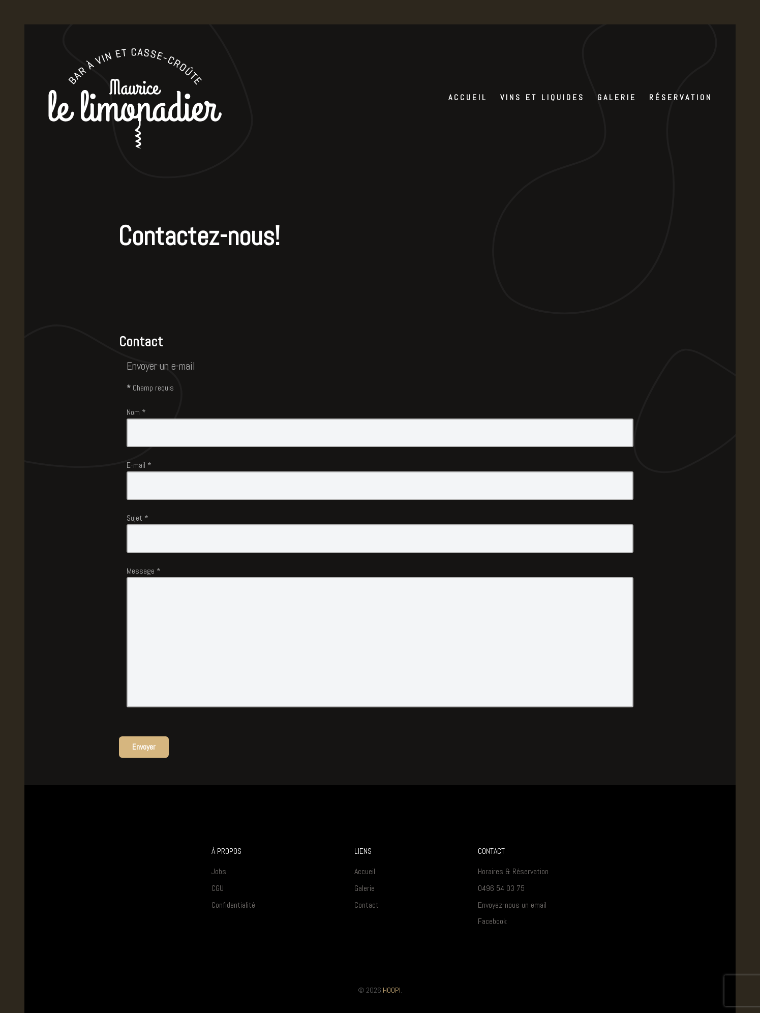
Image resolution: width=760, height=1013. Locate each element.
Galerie (364, 888)
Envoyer (144, 746)
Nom (136, 412)
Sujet (137, 518)
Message (144, 570)
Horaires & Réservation (513, 871)
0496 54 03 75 (501, 888)
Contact (366, 905)
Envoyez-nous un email (512, 905)
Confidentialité (233, 905)
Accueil (364, 871)
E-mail (139, 465)
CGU (217, 888)
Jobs (218, 871)
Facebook (492, 921)
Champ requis (150, 387)
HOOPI (392, 990)
